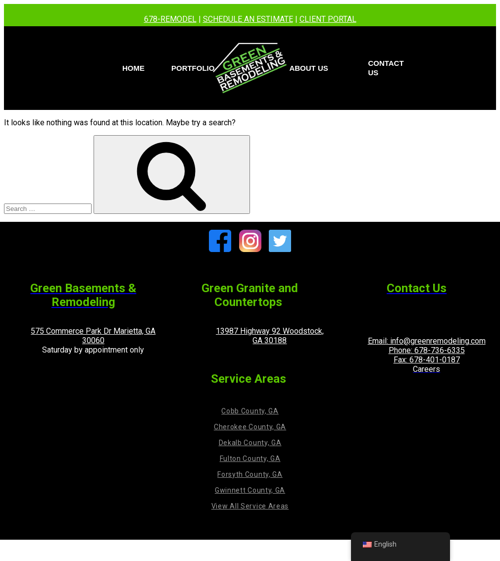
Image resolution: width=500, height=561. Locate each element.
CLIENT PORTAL (328, 19)
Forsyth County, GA (250, 474)
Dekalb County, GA (250, 443)
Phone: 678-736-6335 (427, 350)
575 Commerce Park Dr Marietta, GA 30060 (93, 335)
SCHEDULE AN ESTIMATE (248, 19)
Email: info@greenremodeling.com (427, 341)
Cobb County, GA (250, 411)
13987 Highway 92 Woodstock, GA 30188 (270, 335)
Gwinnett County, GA (250, 490)
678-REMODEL (170, 19)
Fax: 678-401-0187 (427, 359)
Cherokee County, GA (250, 427)
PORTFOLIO (193, 68)
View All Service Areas (250, 506)
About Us (308, 68)
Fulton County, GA (250, 458)
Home (133, 68)
